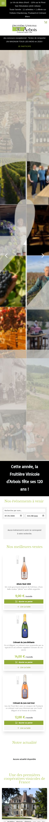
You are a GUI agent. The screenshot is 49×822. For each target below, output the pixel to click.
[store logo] (24, 29)
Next (42, 255)
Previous (6, 255)
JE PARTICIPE (24, 46)
